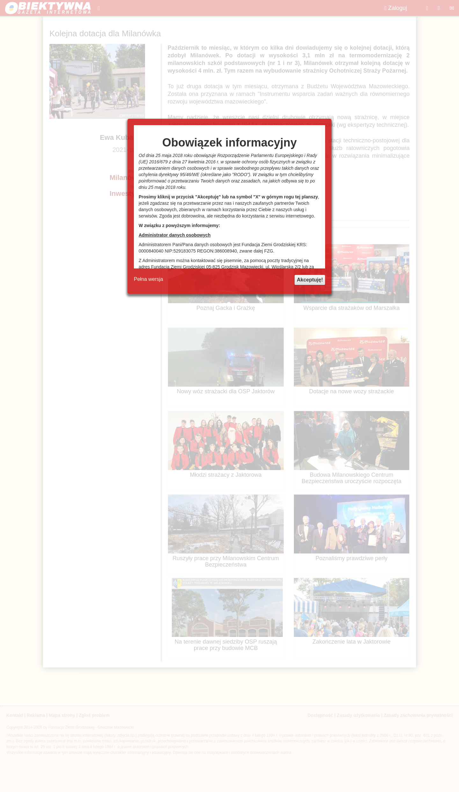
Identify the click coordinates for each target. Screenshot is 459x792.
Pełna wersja (148, 279)
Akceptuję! (310, 279)
